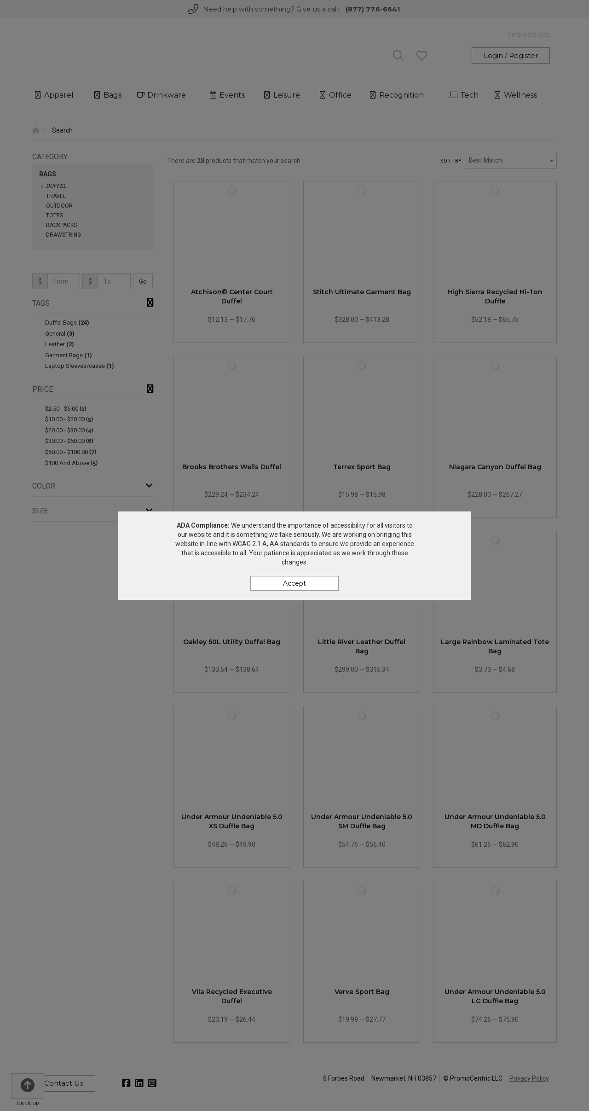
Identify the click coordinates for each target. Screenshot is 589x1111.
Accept (294, 583)
